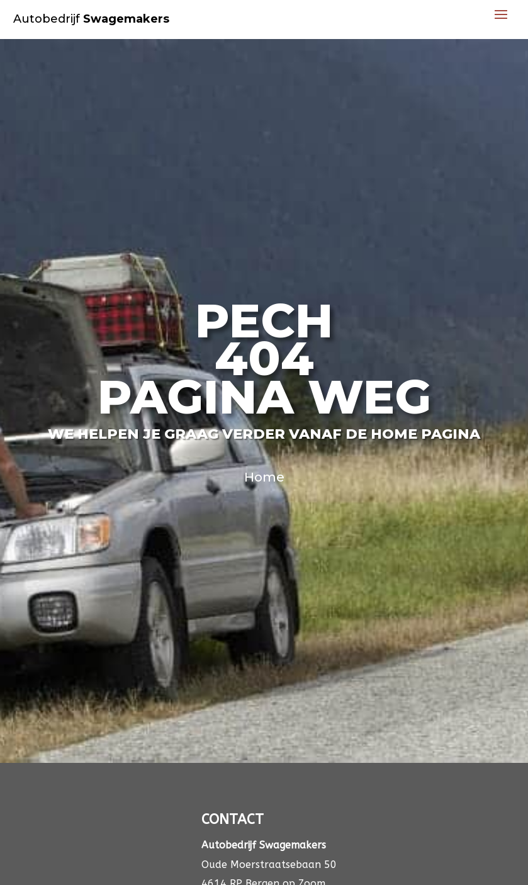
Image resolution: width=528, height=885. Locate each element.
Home (264, 477)
